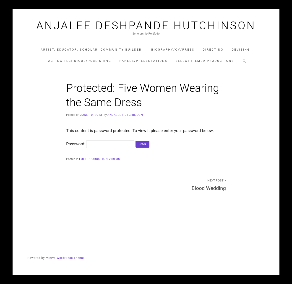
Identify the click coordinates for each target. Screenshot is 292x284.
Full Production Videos (99, 159)
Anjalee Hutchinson (125, 114)
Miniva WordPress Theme (65, 258)
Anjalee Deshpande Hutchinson (146, 25)
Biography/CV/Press (172, 49)
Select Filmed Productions (205, 60)
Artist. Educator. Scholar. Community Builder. (92, 49)
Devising (241, 49)
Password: (100, 143)
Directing (213, 49)
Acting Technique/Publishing (79, 60)
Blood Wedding (188, 184)
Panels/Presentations (143, 60)
